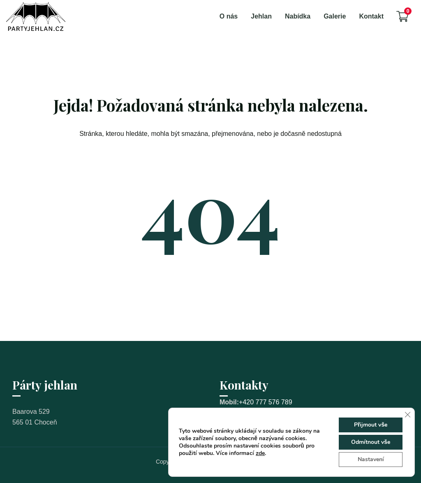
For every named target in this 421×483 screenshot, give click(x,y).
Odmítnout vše (370, 442)
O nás (229, 16)
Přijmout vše (370, 425)
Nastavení (371, 459)
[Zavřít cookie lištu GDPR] (407, 414)
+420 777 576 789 (265, 402)
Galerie (335, 16)
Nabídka (297, 16)
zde (260, 453)
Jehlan (261, 16)
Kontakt (371, 16)
